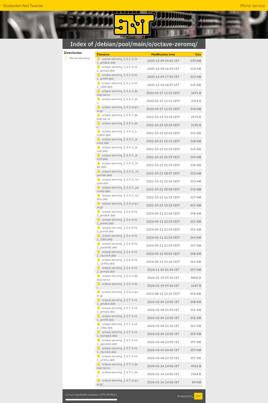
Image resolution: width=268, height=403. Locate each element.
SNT (198, 396)
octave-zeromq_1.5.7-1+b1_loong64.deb (117, 334)
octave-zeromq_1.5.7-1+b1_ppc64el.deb (117, 342)
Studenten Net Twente (23, 5)
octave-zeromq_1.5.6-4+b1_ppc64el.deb (117, 245)
